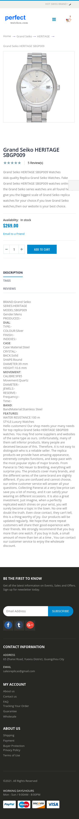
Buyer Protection (14, 746)
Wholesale (9, 716)
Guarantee (10, 711)
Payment (9, 740)
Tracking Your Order (16, 706)
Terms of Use (11, 755)
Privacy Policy (11, 750)
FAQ (5, 702)
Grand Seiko (24, 36)
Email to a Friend (13, 234)
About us (9, 691)
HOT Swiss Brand (58, 4)
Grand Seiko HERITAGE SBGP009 (23, 46)
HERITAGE (43, 36)
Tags (7, 280)
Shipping (8, 735)
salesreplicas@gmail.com (19, 671)
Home (7, 36)
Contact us (10, 696)
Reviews (9, 289)
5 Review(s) (35, 163)
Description (13, 272)
